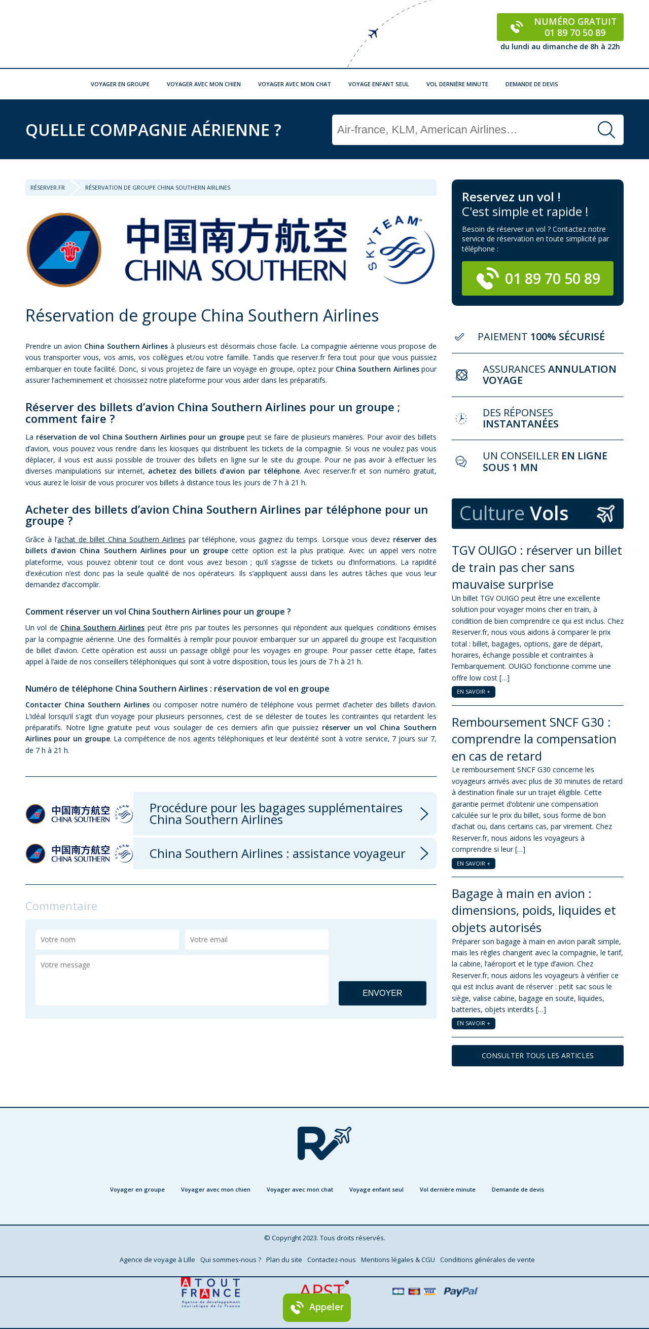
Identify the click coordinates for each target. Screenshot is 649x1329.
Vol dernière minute (457, 84)
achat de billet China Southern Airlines (121, 539)
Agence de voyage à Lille (157, 1259)
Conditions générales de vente (487, 1259)
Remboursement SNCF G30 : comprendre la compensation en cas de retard (534, 738)
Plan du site (284, 1259)
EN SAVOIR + (473, 691)
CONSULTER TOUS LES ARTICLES (538, 1055)
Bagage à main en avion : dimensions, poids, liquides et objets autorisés (534, 910)
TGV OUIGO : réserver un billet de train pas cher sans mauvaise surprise (537, 567)
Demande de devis (532, 84)
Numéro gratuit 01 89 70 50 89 (560, 27)
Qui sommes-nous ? (230, 1259)
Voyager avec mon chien (204, 84)
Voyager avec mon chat (294, 84)
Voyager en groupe (120, 84)
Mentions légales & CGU (398, 1259)
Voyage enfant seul (378, 84)
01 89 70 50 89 (538, 278)
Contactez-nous (331, 1259)
